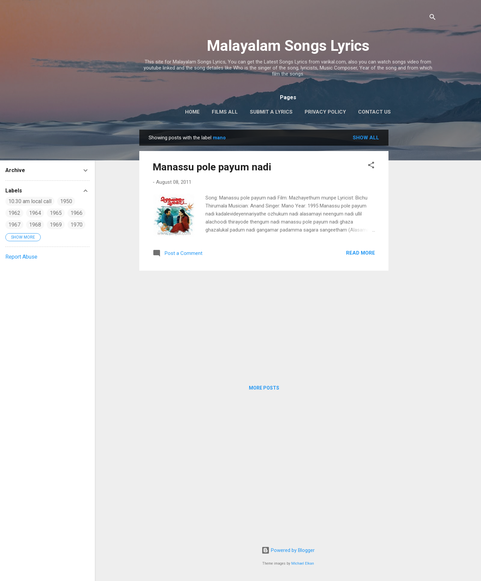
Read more (360, 253)
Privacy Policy (325, 112)
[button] (371, 166)
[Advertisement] (415, 230)
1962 (14, 213)
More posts (264, 388)
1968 (35, 225)
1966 (76, 213)
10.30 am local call (29, 201)
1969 (56, 225)
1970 (76, 225)
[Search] (433, 18)
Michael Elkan (302, 563)
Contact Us (374, 112)
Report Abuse (21, 257)
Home (192, 112)
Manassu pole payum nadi (212, 167)
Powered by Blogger (288, 550)
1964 (35, 213)
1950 (66, 201)
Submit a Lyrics (271, 112)
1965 (56, 213)
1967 (14, 225)
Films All (225, 112)
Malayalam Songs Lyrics (288, 45)
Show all (366, 138)
